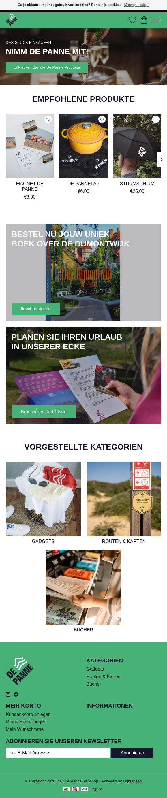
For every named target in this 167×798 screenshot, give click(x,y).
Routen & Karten (124, 541)
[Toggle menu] (155, 20)
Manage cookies (136, 5)
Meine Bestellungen (26, 721)
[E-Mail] (58, 753)
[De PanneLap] (83, 146)
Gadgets (43, 541)
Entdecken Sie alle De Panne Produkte (47, 67)
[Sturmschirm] (137, 146)
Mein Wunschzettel (25, 729)
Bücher (83, 629)
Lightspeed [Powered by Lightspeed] (132, 781)
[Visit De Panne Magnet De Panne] (30, 146)
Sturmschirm (137, 183)
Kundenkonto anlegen (28, 714)
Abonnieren (132, 752)
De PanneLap (83, 183)
